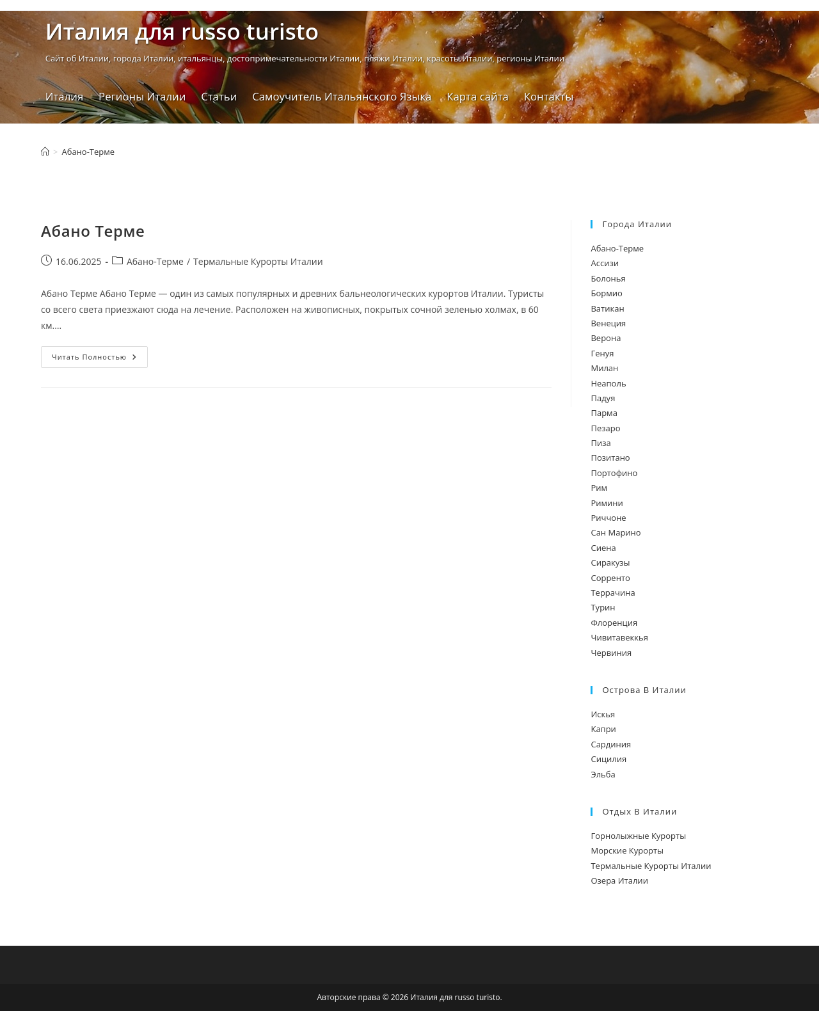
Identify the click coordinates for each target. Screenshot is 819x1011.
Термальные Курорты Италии (257, 261)
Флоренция (614, 622)
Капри (603, 729)
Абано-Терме (88, 151)
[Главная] (45, 151)
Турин (603, 607)
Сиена (603, 547)
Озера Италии (619, 880)
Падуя (603, 398)
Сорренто (610, 578)
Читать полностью (100, 359)
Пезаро (605, 428)
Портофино (614, 473)
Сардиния (611, 744)
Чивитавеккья (619, 637)
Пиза (600, 443)
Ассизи (605, 263)
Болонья (608, 278)
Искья (603, 714)
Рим (599, 487)
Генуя (602, 353)
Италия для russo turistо (182, 31)
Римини (607, 503)
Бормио (606, 293)
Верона (606, 338)
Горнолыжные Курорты (638, 835)
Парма (604, 412)
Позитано (610, 457)
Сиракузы (610, 562)
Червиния (611, 652)
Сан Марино (615, 532)
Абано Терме (93, 230)
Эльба (603, 774)
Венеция (608, 323)
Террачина (613, 592)
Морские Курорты (627, 850)
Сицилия (608, 759)
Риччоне (608, 517)
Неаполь (608, 383)
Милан (604, 368)
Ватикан (607, 308)
